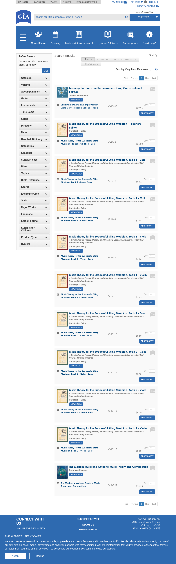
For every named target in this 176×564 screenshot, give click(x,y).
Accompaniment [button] (34, 91)
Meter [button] (34, 132)
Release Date (91, 64)
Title (88, 59)
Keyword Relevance (125, 59)
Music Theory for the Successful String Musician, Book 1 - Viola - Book (79, 257)
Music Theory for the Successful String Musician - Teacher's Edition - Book (79, 142)
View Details (76, 100)
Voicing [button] (34, 84)
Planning (55, 37)
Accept (15, 556)
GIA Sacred (23, 2)
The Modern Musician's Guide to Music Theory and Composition (108, 466)
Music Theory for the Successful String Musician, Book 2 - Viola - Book (79, 411)
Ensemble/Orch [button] (34, 193)
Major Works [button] (34, 207)
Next (147, 78)
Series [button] (34, 119)
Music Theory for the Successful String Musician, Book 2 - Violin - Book (79, 449)
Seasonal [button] (34, 153)
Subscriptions (130, 37)
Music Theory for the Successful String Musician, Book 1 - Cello (107, 198)
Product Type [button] (34, 237)
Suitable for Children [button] (34, 229)
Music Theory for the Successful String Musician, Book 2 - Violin (108, 428)
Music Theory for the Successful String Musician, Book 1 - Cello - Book (79, 219)
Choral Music (38, 37)
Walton (54, 2)
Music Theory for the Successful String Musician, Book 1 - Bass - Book (79, 180)
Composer (103, 59)
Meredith (67, 2)
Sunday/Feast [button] (34, 159)
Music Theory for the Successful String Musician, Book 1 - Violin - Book (79, 296)
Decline (40, 556)
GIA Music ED (39, 2)
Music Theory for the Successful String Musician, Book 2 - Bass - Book (79, 334)
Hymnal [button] (34, 244)
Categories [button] (34, 146)
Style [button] (34, 200)
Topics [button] (34, 173)
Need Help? (149, 37)
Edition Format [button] (34, 221)
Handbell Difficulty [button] (34, 139)
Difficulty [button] (34, 125)
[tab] (34, 78)
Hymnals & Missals (108, 37)
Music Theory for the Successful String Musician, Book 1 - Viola (107, 236)
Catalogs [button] (34, 78)
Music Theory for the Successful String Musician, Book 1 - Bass (107, 159)
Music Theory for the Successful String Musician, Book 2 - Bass (107, 313)
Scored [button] (34, 187)
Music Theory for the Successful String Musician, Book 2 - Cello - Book (79, 372)
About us (88, 524)
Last (154, 78)
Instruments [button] (34, 105)
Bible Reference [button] (34, 180)
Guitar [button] (34, 98)
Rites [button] (34, 166)
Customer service (88, 519)
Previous (134, 78)
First (125, 78)
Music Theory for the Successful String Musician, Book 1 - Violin (108, 274)
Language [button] (34, 214)
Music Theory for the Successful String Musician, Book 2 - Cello (107, 351)
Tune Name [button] (34, 112)
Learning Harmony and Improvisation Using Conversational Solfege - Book (79, 106)
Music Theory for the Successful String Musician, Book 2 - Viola (107, 389)
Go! (46, 71)
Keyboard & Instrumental (79, 37)
